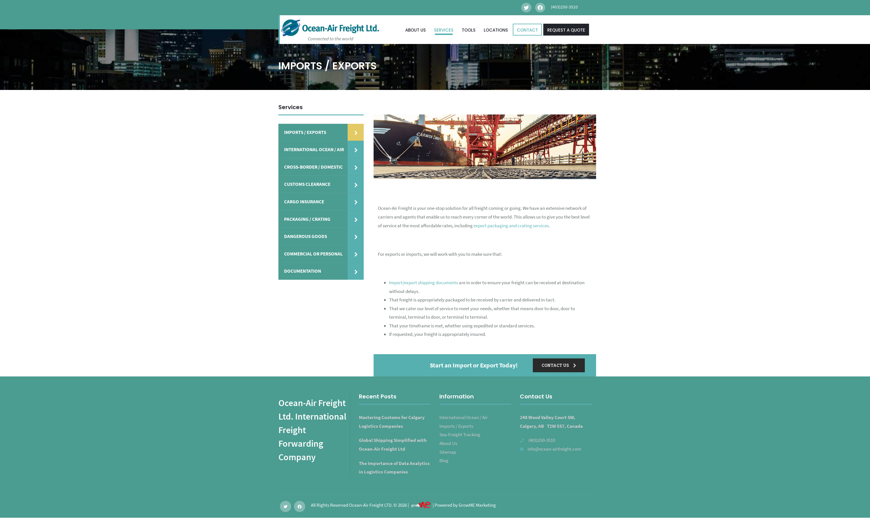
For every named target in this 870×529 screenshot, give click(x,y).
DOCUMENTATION (302, 271)
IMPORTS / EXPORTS (305, 132)
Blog (443, 460)
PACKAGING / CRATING (307, 219)
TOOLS (469, 30)
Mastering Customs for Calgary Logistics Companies (392, 421)
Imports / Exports (456, 426)
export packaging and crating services (511, 225)
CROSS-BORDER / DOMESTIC (313, 167)
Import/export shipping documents (423, 282)
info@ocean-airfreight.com (554, 449)
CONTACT (527, 30)
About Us (448, 443)
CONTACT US (559, 365)
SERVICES (443, 30)
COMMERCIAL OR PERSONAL (313, 254)
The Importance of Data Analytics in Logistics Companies (394, 467)
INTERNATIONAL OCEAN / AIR (314, 149)
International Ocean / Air (463, 417)
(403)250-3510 (541, 440)
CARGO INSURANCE (304, 202)
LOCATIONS (496, 30)
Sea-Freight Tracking (459, 434)
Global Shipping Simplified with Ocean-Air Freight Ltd (393, 444)
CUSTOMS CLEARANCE (307, 184)
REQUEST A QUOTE (566, 30)
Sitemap (447, 452)
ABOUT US (415, 30)
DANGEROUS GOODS (305, 236)
